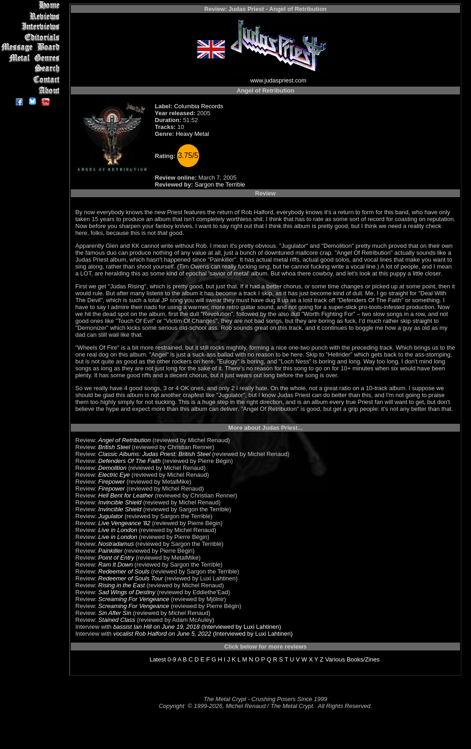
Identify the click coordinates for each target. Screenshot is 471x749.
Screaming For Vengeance (133, 599)
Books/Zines (363, 659)
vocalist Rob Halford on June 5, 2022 (162, 633)
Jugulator (110, 516)
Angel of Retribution (124, 440)
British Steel (114, 447)
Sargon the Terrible (220, 184)
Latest (157, 659)
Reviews (32, 16)
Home (32, 5)
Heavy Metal (192, 133)
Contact (32, 79)
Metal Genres (32, 58)
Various (335, 659)
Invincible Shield (120, 502)
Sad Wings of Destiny (126, 592)
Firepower (111, 481)
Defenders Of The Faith (129, 460)
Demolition (112, 467)
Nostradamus (116, 543)
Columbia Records (198, 106)
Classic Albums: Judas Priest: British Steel (154, 454)
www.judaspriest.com (278, 80)
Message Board (32, 47)
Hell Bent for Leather (125, 495)
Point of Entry (116, 557)
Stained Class (116, 619)
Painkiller (110, 550)
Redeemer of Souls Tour (130, 578)
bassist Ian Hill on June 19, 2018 (156, 626)
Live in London (118, 530)
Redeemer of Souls (123, 571)
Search (32, 69)
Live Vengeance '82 (124, 523)
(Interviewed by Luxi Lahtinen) (240, 626)
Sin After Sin (115, 612)
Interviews (32, 26)
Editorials (32, 37)
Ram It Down (115, 564)
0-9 (171, 659)
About (32, 90)
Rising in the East (121, 585)
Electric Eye (114, 474)
